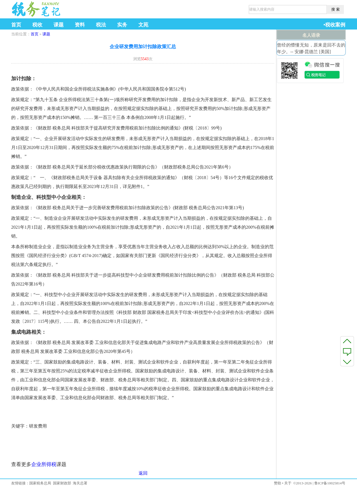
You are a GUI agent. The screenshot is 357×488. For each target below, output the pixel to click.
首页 (16, 25)
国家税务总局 (40, 483)
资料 (80, 25)
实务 (122, 25)
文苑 (143, 25)
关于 (287, 483)
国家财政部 (62, 483)
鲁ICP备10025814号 (329, 483)
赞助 (277, 483)
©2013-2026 (302, 483)
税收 (37, 25)
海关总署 (80, 483)
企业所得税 (43, 464)
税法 (101, 25)
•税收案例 (334, 25)
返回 (143, 473)
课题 (59, 25)
